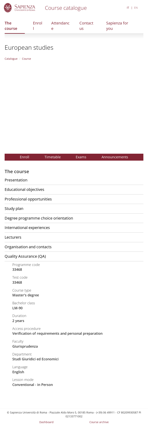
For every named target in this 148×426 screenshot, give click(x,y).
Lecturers (13, 237)
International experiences (27, 227)
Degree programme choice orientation (39, 218)
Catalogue (11, 58)
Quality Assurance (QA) (25, 256)
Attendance (60, 25)
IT (128, 7)
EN (136, 7)
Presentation (16, 180)
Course (26, 58)
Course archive (99, 422)
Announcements (115, 157)
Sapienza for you (117, 25)
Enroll (37, 25)
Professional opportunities (28, 199)
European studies (29, 47)
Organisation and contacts (28, 246)
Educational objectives (24, 189)
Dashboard (46, 422)
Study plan (14, 208)
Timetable (53, 157)
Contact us (86, 25)
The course (11, 25)
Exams (81, 157)
